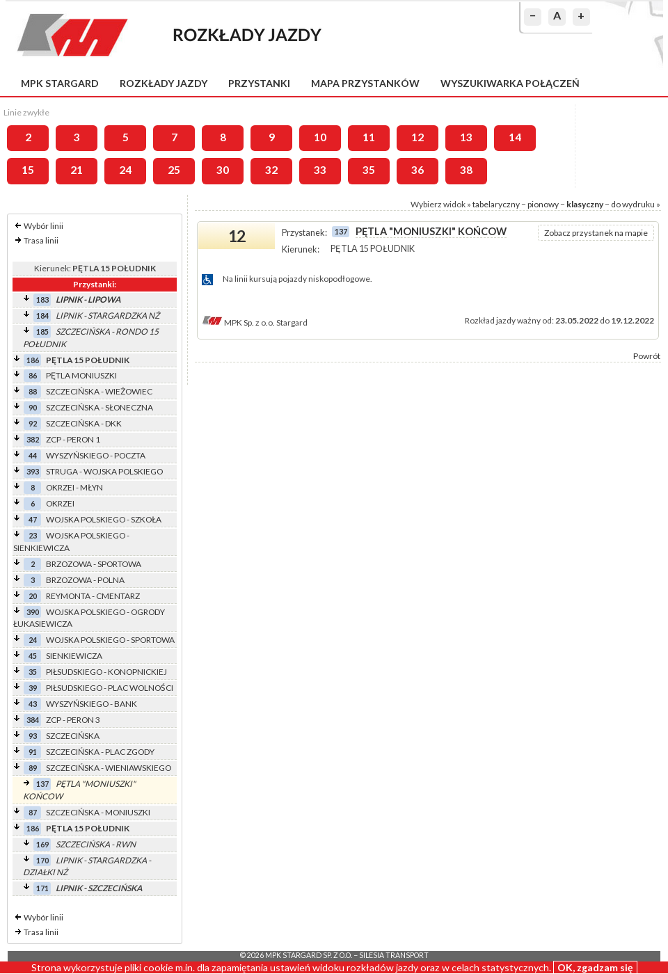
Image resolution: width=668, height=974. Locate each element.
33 (320, 169)
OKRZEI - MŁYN (74, 487)
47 (33, 519)
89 (33, 767)
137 (42, 783)
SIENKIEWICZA (74, 655)
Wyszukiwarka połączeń (510, 83)
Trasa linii (41, 240)
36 (417, 169)
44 (33, 455)
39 (33, 687)
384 (32, 719)
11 (369, 137)
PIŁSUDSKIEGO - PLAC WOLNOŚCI (109, 687)
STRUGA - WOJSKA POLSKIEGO (104, 471)
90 (33, 407)
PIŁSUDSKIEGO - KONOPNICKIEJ (106, 671)
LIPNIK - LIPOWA (88, 299)
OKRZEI (60, 503)
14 (515, 137)
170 (42, 860)
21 (76, 169)
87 (33, 812)
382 (32, 439)
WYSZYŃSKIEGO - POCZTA (95, 455)
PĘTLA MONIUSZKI (81, 375)
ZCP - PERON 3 (73, 719)
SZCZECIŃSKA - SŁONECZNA (99, 407)
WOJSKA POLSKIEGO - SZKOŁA (103, 519)
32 (271, 169)
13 (466, 137)
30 (222, 169)
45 (33, 655)
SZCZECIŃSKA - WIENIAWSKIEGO (108, 768)
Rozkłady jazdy (163, 83)
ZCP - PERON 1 (73, 439)
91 (33, 751)
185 (42, 331)
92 (33, 423)
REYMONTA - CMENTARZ (93, 596)
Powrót (646, 356)
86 (33, 375)
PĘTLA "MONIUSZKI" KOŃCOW (431, 231)
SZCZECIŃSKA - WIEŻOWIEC (99, 391)
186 (32, 360)
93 (33, 735)
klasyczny (584, 204)
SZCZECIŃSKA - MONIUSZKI (98, 812)
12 (417, 137)
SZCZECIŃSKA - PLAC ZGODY (100, 752)
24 (125, 169)
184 (42, 315)
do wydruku (633, 204)
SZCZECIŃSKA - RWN (96, 844)
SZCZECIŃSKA (73, 735)
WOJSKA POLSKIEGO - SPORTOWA (110, 639)
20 (33, 595)
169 (42, 844)
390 (32, 611)
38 (466, 169)
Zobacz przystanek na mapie (596, 232)
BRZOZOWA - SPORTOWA (93, 564)
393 (32, 471)
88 (33, 391)
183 (42, 299)
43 (33, 703)
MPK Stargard (60, 83)
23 (33, 535)
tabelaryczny (496, 204)
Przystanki (259, 83)
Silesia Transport (394, 955)
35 (369, 169)
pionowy (543, 204)
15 (28, 169)
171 (42, 888)
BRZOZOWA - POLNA (85, 580)
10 (320, 137)
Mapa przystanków (365, 83)
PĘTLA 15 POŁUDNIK (87, 360)
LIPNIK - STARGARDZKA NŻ (107, 315)
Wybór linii (43, 226)
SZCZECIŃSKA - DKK (84, 423)
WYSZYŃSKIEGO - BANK (91, 703)
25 (174, 169)
